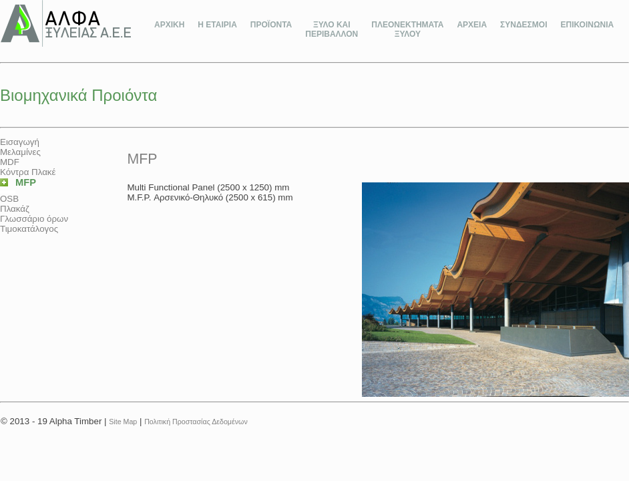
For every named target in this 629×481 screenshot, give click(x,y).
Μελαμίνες (20, 152)
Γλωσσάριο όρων (34, 219)
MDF (9, 162)
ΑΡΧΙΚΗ (169, 24)
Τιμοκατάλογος (29, 229)
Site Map (123, 422)
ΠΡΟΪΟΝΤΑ (271, 24)
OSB (9, 199)
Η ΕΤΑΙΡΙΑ (217, 24)
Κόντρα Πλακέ (27, 172)
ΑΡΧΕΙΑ (472, 24)
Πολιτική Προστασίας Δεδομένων (196, 422)
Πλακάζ (14, 209)
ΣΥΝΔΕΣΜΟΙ (523, 24)
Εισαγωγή (19, 142)
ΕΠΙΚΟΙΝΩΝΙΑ (587, 24)
